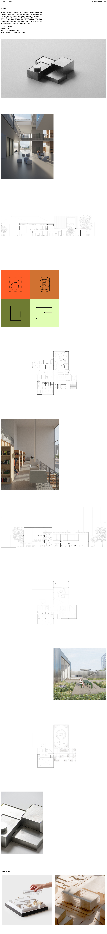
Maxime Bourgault (99, 2)
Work (3, 2)
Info (10, 2)
